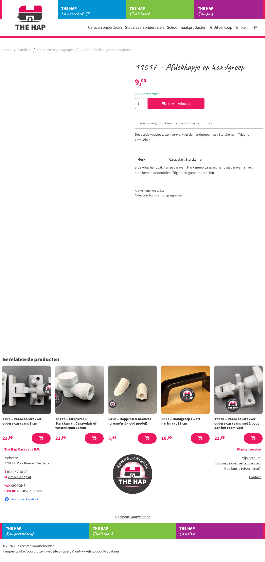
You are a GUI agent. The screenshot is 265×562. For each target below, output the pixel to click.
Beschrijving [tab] (148, 123)
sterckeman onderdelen (153, 172)
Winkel (241, 27)
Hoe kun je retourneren (241, 468)
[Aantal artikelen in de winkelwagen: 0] (255, 27)
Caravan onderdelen (105, 27)
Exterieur (24, 49)
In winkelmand (176, 103)
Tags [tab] (210, 123)
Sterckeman (194, 159)
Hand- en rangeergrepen (55, 49)
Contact (255, 477)
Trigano (178, 172)
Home (6, 49)
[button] (41, 438)
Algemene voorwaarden (132, 516)
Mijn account (251, 457)
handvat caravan (230, 167)
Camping (230, 11)
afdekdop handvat (148, 167)
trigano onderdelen (199, 172)
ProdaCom (111, 551)
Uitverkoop (220, 27)
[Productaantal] (141, 103)
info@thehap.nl (19, 477)
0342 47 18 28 (17, 471)
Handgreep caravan (201, 167)
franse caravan (175, 167)
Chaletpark (162, 11)
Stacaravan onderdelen (144, 27)
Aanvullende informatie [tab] (181, 123)
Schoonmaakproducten (186, 27)
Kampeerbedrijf (93, 11)
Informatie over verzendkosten (238, 463)
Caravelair (176, 159)
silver (248, 167)
